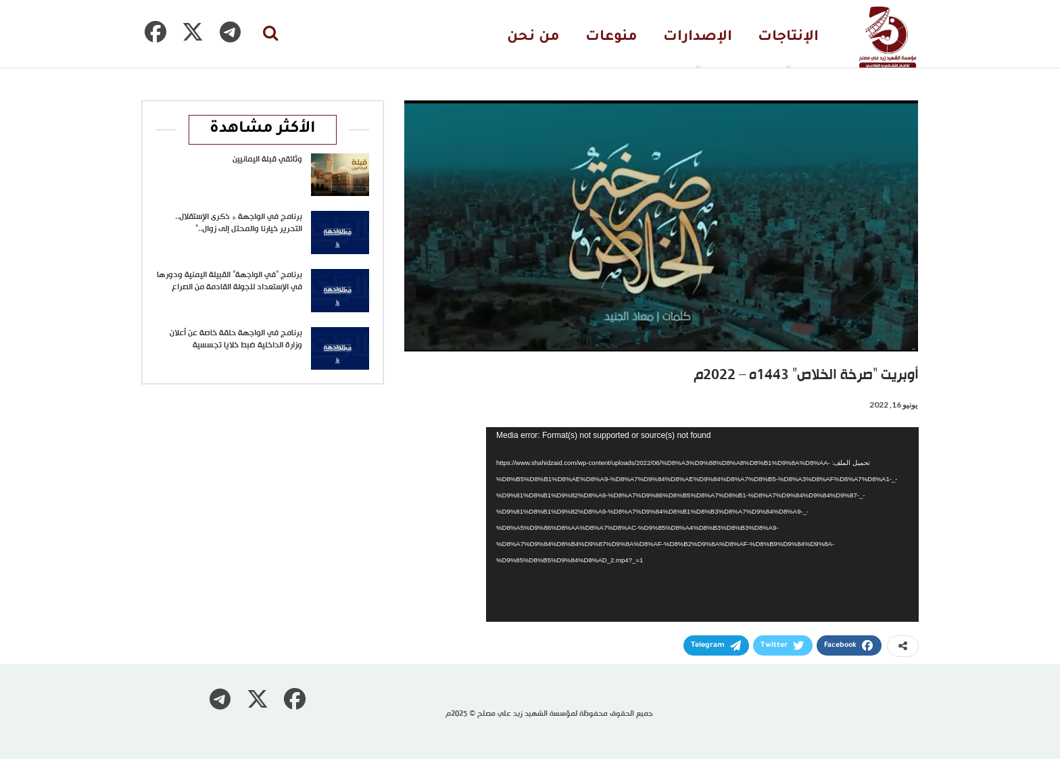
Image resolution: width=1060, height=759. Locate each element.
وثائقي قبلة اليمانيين (267, 159)
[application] (702, 524)
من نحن (533, 37)
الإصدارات (697, 37)
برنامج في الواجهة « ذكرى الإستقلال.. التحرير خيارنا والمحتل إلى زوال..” (238, 223)
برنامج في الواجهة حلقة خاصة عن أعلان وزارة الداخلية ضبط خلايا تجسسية (236, 339)
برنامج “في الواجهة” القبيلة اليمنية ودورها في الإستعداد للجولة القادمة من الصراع (229, 281)
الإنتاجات (788, 37)
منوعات (611, 37)
